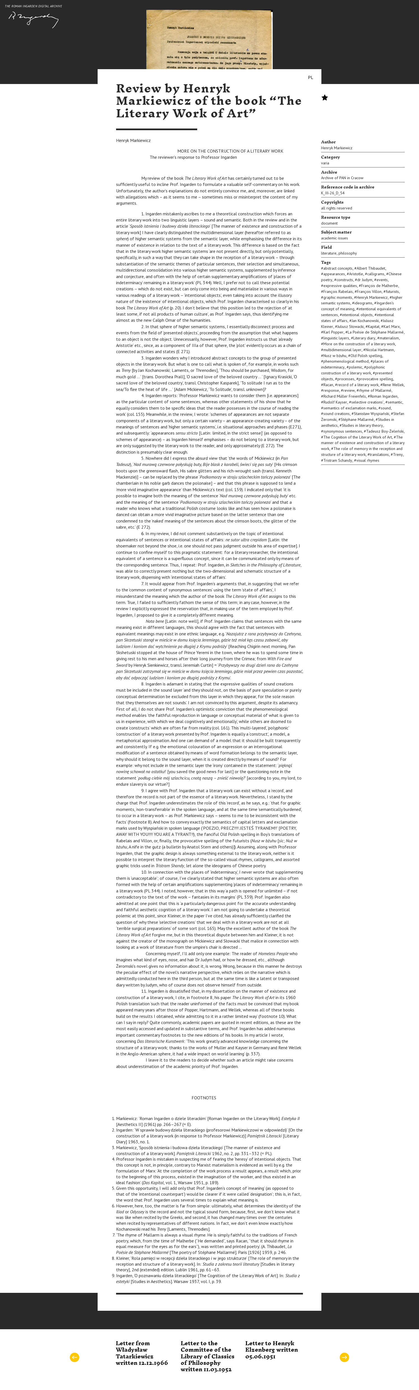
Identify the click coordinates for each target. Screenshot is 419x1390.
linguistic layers (336, 337)
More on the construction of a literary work (359, 343)
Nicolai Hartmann (380, 349)
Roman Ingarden (383, 396)
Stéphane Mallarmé (357, 419)
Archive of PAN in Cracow (342, 177)
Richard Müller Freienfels (344, 396)
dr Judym (364, 279)
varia (325, 162)
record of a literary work (357, 384)
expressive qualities (340, 285)
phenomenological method (346, 361)
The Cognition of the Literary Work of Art (357, 437)
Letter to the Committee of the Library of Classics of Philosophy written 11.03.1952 (207, 1357)
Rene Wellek (393, 384)
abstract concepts (337, 268)
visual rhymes (367, 460)
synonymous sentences (342, 431)
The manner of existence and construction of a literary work (362, 443)
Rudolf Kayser (335, 402)
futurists (392, 291)
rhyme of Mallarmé (375, 390)
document (329, 223)
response (331, 390)
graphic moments (337, 297)
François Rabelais (338, 291)
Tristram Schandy (337, 460)
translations (379, 454)
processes (345, 378)
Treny (398, 454)
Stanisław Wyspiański (371, 413)
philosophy (347, 253)
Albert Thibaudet (371, 268)
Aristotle (356, 273)
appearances (334, 273)
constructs (344, 279)
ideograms (363, 302)
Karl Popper (333, 332)
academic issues (334, 238)
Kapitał (373, 326)
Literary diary (364, 337)
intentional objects (357, 314)
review (349, 390)
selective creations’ (367, 402)
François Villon (369, 291)
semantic (395, 402)
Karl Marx (391, 326)
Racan (328, 384)
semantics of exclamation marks (349, 408)
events (382, 279)
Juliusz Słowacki (350, 326)
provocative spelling (376, 378)
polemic (355, 367)
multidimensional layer (342, 349)
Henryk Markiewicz (336, 147)
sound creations (336, 413)
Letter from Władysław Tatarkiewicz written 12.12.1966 (142, 1353)
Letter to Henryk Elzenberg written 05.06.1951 (271, 1350)
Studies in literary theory (362, 425)
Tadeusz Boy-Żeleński (385, 431)
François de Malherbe (379, 285)
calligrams (375, 273)
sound (386, 408)
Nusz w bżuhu (334, 355)
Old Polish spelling (366, 355)
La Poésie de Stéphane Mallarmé (376, 332)
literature (328, 253)
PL (310, 77)
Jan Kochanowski (365, 320)
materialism (389, 337)
